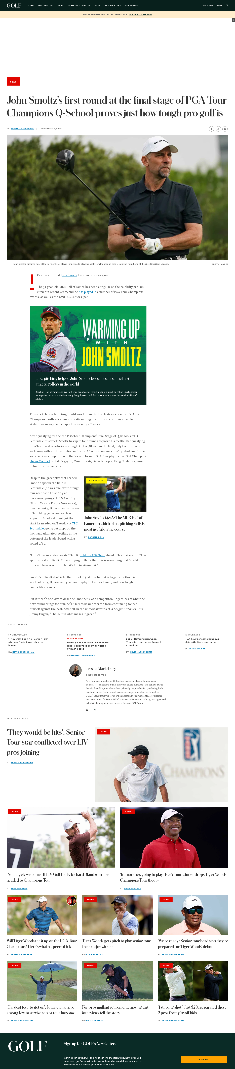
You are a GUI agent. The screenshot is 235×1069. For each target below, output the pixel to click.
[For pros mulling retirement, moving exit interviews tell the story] (117, 981)
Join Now (208, 6)
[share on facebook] (211, 129)
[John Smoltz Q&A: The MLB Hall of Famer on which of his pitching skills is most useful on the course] (115, 494)
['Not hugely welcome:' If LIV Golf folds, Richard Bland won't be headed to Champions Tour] (61, 837)
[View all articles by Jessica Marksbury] (75, 670)
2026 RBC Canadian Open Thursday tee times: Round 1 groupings (143, 642)
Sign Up (203, 1060)
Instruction (46, 5)
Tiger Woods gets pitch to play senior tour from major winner (116, 944)
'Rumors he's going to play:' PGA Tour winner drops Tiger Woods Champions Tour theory (173, 877)
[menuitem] (131, 5)
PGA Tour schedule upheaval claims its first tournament (202, 640)
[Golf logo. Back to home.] (27, 1046)
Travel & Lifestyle (79, 5)
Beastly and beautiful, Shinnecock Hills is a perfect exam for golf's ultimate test (88, 646)
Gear (60, 5)
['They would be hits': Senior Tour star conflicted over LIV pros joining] (161, 764)
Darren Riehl (96, 537)
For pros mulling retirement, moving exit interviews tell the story (115, 1010)
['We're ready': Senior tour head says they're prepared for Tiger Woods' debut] (193, 915)
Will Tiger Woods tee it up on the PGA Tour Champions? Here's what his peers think (42, 944)
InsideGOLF (131, 5)
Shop (98, 5)
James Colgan (197, 649)
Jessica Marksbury (22, 129)
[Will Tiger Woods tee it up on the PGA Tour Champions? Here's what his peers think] (42, 915)
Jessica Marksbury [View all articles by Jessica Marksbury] (101, 669)
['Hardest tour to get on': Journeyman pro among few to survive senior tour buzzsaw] (42, 981)
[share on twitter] (218, 129)
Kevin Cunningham (23, 652)
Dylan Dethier (94, 1021)
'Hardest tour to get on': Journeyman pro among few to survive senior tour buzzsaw (40, 1010)
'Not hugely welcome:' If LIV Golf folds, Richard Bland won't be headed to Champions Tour (58, 877)
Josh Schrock (19, 888)
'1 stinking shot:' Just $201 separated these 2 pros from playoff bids (192, 1010)
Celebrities (96, 481)
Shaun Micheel (40, 461)
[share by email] (225, 129)
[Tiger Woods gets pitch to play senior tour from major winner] (117, 915)
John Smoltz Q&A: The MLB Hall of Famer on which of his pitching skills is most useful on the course (114, 523)
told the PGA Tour (92, 555)
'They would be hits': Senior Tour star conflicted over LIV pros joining (28, 642)
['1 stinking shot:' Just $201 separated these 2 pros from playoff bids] (193, 981)
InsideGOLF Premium (140, 14)
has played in (87, 292)
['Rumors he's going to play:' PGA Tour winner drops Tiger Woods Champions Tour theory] (174, 837)
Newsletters (113, 5)
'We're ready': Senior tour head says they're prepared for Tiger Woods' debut (193, 944)
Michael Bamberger (83, 656)
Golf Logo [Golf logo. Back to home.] (15, 6)
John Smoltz (69, 275)
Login (219, 6)
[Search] (227, 5)
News (31, 5)
